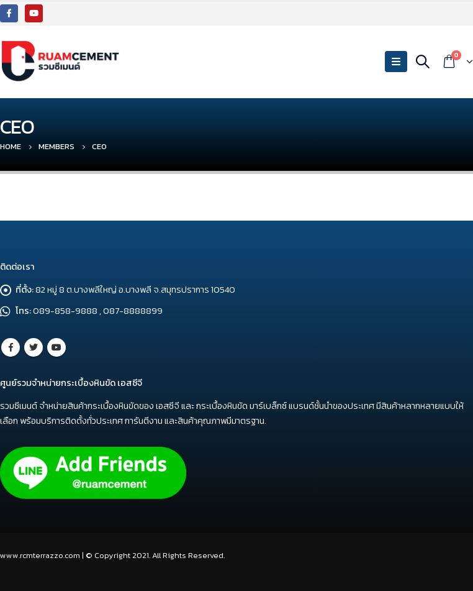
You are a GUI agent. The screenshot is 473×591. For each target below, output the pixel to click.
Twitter (33, 347)
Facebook (10, 347)
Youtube (56, 347)
